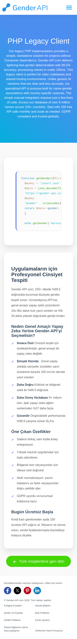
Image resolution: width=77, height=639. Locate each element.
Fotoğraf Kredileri (13, 605)
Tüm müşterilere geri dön (38, 561)
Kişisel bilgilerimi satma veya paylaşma (16, 629)
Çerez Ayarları (42, 620)
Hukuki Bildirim (42, 605)
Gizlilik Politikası (12, 620)
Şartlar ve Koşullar (13, 613)
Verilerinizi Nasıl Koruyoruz (49, 630)
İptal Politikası (42, 613)
